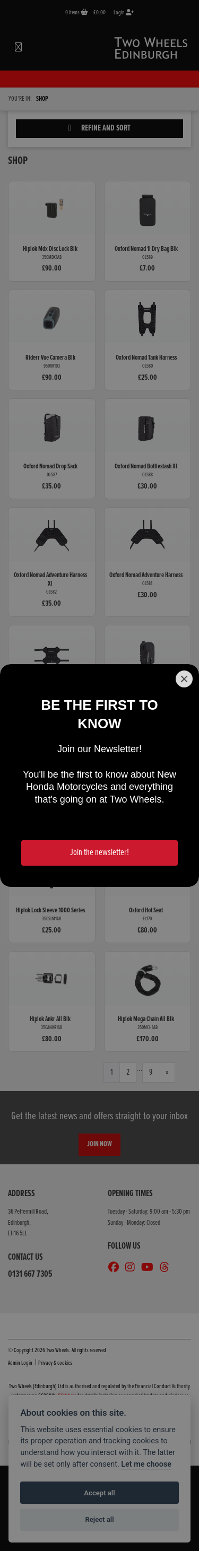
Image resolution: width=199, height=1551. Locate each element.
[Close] (184, 678)
